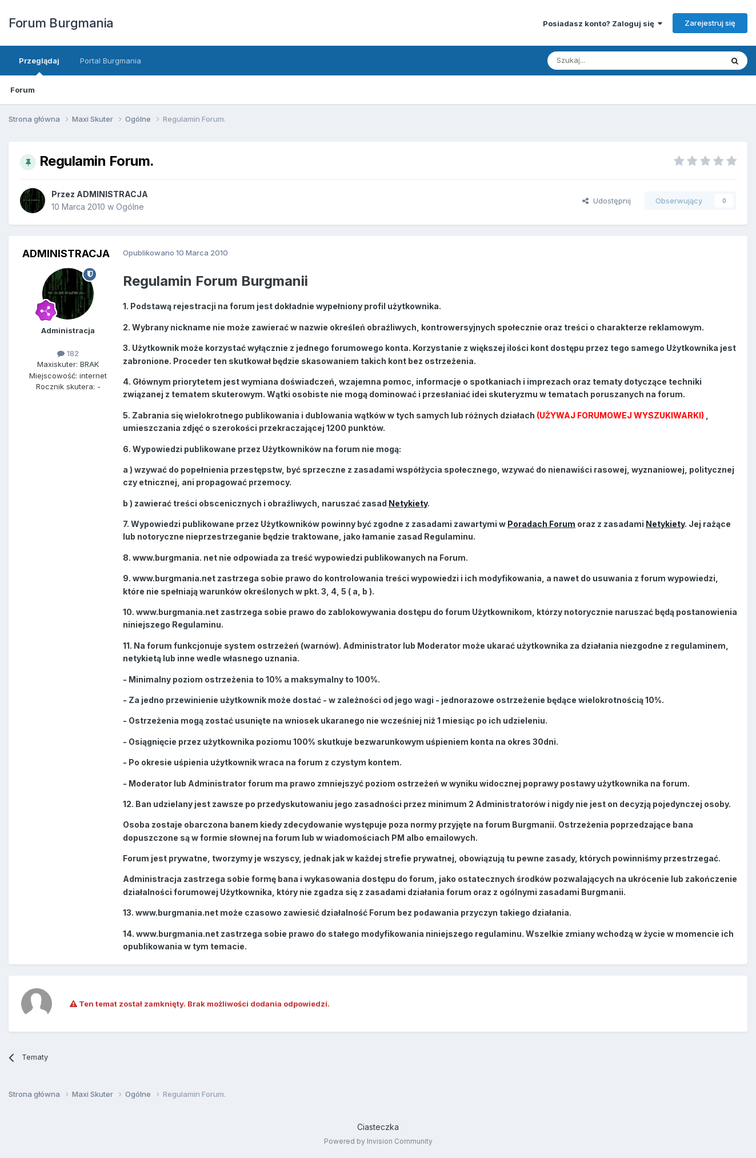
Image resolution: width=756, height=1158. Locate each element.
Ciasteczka (378, 1127)
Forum (22, 89)
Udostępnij (606, 200)
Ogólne (130, 206)
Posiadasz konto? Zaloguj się (602, 23)
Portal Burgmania (110, 60)
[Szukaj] (606, 60)
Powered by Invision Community (378, 1141)
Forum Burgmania (61, 22)
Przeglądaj (39, 65)
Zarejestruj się (710, 22)
